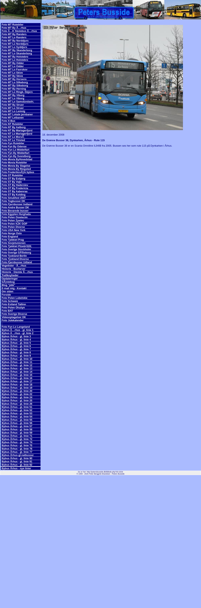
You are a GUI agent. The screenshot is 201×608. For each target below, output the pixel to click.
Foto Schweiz (10, 301)
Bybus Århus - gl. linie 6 (16, 346)
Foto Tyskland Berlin (14, 255)
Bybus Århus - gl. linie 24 (17, 397)
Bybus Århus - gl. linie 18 (17, 384)
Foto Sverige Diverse (14, 313)
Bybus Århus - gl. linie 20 (17, 390)
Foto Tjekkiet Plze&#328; (17, 246)
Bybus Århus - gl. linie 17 (17, 381)
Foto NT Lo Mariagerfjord (17, 133)
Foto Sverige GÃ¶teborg (16, 252)
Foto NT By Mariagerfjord (17, 130)
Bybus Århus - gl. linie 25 (17, 400)
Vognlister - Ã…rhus (14, 265)
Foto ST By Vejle (12, 181)
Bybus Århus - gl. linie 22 (17, 394)
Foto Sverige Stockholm (16, 249)
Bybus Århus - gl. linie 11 (17, 362)
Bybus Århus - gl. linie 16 (17, 378)
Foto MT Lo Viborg (13, 98)
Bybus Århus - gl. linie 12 (17, 365)
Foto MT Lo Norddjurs (15, 43)
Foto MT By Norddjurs (15, 40)
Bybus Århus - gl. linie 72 (17, 439)
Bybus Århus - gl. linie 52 (17, 410)
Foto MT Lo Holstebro (15, 59)
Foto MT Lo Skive (12, 72)
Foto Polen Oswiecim (14, 217)
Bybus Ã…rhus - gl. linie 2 (18, 333)
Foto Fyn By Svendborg (16, 156)
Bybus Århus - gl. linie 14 (17, 371)
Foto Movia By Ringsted (16, 168)
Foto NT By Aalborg (14, 127)
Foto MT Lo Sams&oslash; (18, 101)
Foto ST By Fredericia (15, 188)
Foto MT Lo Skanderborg (17, 53)
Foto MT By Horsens (14, 79)
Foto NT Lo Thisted (13, 140)
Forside (6, 294)
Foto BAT (7, 310)
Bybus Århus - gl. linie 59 (17, 432)
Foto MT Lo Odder (13, 66)
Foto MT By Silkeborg (15, 85)
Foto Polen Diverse (13, 226)
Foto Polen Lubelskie (14, 297)
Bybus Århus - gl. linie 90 (17, 458)
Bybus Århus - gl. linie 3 (16, 336)
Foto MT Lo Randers (14, 37)
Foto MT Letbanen (13, 117)
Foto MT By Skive (12, 75)
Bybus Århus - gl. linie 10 (17, 358)
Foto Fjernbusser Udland (17, 262)
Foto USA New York (13, 230)
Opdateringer (10, 278)
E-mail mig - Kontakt (14, 288)
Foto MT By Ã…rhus (14, 27)
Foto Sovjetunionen (13, 242)
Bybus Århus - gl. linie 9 (16, 355)
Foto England (10, 236)
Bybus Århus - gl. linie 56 (17, 423)
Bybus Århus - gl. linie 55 (17, 419)
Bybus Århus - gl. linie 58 (17, 429)
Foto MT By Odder (13, 63)
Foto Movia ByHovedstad (17, 159)
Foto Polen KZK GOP (14, 223)
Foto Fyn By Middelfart (15, 152)
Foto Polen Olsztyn (13, 307)
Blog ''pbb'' (8, 285)
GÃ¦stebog (8, 281)
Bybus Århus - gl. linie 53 (17, 413)
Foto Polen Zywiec (13, 220)
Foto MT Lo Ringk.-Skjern (17, 91)
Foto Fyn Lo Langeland (16, 326)
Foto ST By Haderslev (15, 184)
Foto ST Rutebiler (12, 175)
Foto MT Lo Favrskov (14, 69)
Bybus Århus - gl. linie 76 (17, 448)
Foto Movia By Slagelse (16, 165)
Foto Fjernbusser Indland (17, 204)
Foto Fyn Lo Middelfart (15, 149)
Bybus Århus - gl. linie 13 (17, 368)
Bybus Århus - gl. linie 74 (17, 442)
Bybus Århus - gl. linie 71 (17, 435)
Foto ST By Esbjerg (13, 178)
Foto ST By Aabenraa (14, 191)
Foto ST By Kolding (13, 194)
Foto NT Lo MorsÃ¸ (13, 136)
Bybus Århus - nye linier (16, 468)
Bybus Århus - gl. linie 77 (17, 451)
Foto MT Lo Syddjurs (14, 47)
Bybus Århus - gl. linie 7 (16, 349)
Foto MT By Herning (14, 88)
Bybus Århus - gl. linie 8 (16, 352)
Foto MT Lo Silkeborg (15, 82)
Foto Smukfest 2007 (14, 197)
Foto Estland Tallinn (14, 304)
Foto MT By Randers (14, 34)
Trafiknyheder (10, 275)
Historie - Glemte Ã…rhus (17, 272)
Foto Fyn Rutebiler (13, 143)
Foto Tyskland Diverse (15, 258)
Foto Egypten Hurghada (16, 214)
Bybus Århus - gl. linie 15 (17, 374)
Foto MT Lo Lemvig (13, 111)
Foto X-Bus (8, 120)
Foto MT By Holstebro (15, 56)
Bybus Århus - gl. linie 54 (17, 416)
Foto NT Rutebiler (12, 124)
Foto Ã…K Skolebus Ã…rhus (19, 30)
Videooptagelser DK (14, 317)
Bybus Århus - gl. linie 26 (17, 403)
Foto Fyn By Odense (14, 146)
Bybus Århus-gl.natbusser (18, 455)
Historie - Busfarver (13, 268)
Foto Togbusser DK (13, 201)
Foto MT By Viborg (13, 95)
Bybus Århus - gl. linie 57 (17, 426)
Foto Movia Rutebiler (14, 162)
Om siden (7, 291)
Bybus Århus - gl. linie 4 (16, 339)
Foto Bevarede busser (15, 210)
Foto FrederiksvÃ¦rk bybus (18, 172)
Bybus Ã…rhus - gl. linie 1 (18, 329)
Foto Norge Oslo (12, 233)
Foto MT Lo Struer (13, 107)
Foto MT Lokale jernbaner (17, 114)
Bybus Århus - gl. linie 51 (17, 406)
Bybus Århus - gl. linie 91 (17, 461)
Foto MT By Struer (13, 104)
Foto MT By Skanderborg (17, 50)
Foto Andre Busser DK (15, 207)
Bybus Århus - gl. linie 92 (17, 464)
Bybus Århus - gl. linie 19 (17, 387)
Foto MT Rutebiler (12, 24)
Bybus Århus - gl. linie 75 (17, 445)
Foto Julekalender (13, 320)
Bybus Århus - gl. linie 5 (16, 342)
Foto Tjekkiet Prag (13, 239)
